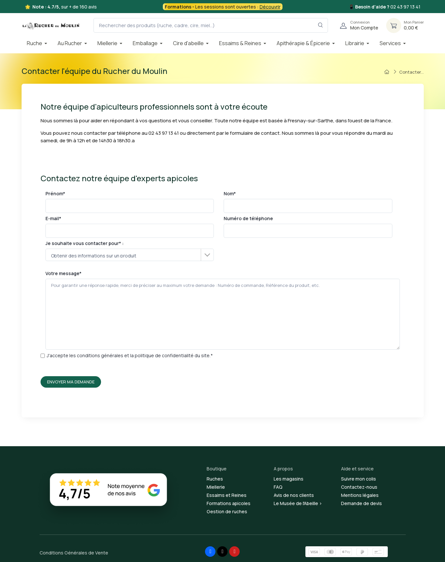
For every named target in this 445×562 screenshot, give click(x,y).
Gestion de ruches (227, 511)
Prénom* (129, 201)
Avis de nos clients (294, 495)
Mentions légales (360, 495)
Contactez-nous (359, 487)
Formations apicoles (228, 503)
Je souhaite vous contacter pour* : (129, 250)
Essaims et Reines (227, 495)
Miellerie (216, 487)
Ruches (215, 479)
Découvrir (270, 7)
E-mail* (129, 226)
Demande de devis (361, 503)
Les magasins (288, 479)
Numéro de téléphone (308, 226)
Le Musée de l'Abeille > (298, 503)
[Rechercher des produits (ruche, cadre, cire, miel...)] (211, 25)
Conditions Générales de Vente (74, 553)
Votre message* (222, 310)
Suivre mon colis (358, 479)
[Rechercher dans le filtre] (320, 25)
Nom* (308, 201)
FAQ (278, 487)
